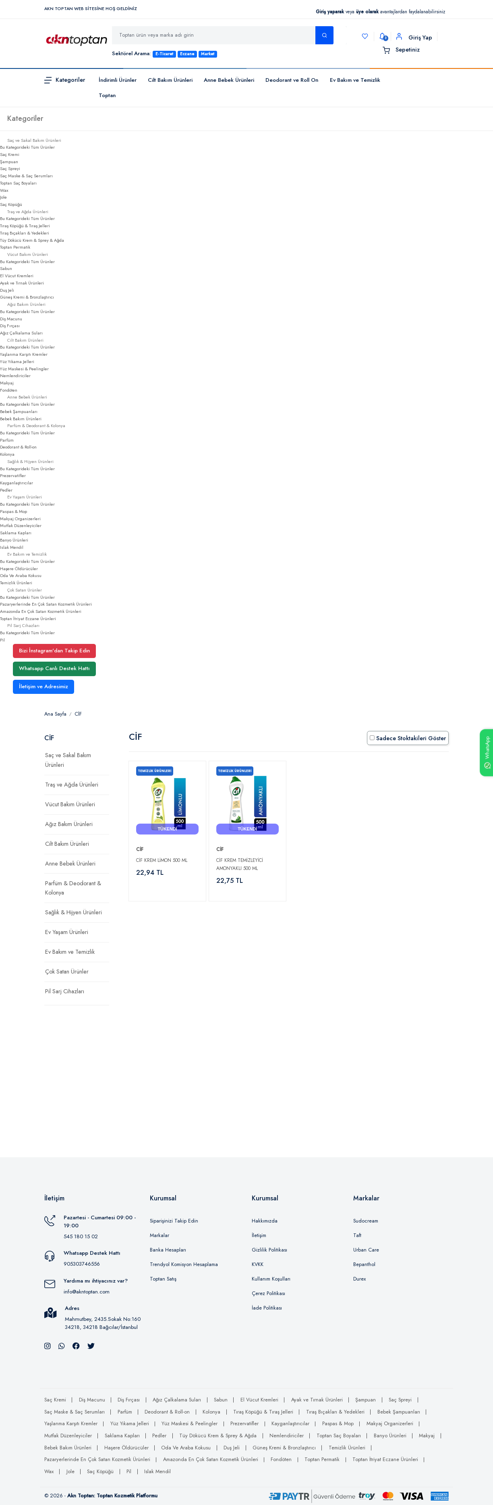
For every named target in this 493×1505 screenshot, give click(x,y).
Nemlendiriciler (15, 375)
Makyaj (7, 383)
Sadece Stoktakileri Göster (408, 738)
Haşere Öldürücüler (19, 568)
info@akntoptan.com (87, 1291)
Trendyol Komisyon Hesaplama (184, 1264)
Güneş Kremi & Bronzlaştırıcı (27, 297)
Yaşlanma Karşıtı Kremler (24, 354)
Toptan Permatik (15, 247)
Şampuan (9, 161)
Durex (359, 1279)
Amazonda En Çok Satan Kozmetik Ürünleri (40, 611)
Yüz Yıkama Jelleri (17, 361)
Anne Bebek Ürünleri (229, 80)
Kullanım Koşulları (271, 1279)
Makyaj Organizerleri (20, 518)
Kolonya (7, 454)
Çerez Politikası (268, 1293)
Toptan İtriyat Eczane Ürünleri (28, 618)
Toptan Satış (163, 1279)
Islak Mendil (11, 547)
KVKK (257, 1264)
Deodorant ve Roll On (291, 80)
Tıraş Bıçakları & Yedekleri (24, 233)
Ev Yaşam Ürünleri (66, 932)
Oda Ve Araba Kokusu (20, 575)
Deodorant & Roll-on (18, 447)
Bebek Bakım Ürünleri (20, 418)
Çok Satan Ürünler (67, 971)
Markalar (159, 1235)
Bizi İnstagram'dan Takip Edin (54, 650)
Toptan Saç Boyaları (18, 183)
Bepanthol (364, 1264)
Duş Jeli (7, 290)
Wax (4, 190)
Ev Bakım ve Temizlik (355, 80)
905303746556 (82, 1264)
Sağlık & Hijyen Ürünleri (73, 912)
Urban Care (366, 1250)
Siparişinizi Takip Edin (174, 1221)
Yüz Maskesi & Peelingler (24, 368)
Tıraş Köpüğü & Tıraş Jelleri (25, 225)
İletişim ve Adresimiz (43, 686)
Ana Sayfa (55, 714)
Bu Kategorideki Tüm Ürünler (27, 147)
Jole (3, 197)
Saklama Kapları (15, 532)
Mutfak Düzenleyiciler (20, 525)
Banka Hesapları (168, 1250)
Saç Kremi (9, 154)
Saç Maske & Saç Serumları (26, 175)
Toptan (107, 95)
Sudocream (365, 1221)
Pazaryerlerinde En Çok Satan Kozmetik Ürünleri (46, 604)
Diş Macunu (11, 319)
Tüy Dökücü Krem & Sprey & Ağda (32, 240)
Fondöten (8, 390)
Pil (2, 640)
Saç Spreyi (10, 168)
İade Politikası (267, 1308)
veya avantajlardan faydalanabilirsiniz (380, 11)
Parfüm (7, 440)
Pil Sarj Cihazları (64, 991)
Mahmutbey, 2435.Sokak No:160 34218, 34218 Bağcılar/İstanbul (103, 1323)
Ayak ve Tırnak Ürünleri (22, 283)
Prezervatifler (13, 475)
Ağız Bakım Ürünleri (69, 824)
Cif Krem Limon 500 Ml (161, 860)
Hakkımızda (265, 1221)
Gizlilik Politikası (269, 1250)
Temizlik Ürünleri (16, 582)
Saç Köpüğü (11, 204)
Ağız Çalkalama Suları (21, 333)
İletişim (259, 1235)
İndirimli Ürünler (118, 80)
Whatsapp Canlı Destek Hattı (54, 668)
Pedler (6, 490)
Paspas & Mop (13, 511)
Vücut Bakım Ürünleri (70, 804)
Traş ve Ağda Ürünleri (71, 785)
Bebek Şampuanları (18, 411)
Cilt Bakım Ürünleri (170, 80)
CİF (78, 714)
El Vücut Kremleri (16, 275)
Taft (357, 1235)
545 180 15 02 (81, 1236)
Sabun (6, 268)
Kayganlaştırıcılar (16, 483)
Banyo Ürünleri (14, 540)
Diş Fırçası (10, 325)
